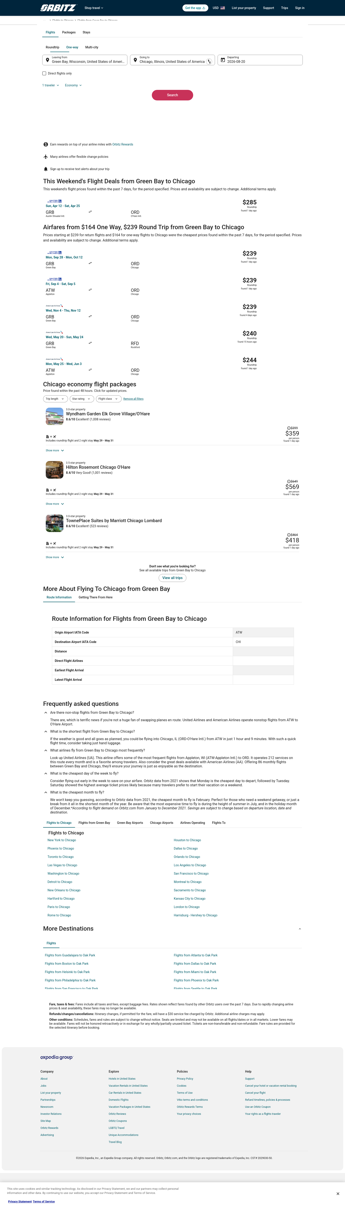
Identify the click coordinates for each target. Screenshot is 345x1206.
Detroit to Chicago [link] (60, 915)
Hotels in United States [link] (122, 1112)
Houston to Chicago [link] (187, 873)
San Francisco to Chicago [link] (191, 907)
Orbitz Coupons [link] (118, 1154)
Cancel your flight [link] (255, 1126)
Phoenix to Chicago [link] (61, 882)
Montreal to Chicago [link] (188, 915)
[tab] (155, 79)
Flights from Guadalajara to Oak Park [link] (70, 989)
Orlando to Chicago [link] (187, 890)
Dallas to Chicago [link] (186, 882)
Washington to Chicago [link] (63, 907)
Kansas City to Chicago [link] (190, 932)
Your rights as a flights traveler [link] (263, 1147)
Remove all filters (133, 358)
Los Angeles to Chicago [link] (190, 899)
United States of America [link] (84, 21)
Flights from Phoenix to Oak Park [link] (196, 1014)
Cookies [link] (181, 1119)
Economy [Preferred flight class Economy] (280, 94)
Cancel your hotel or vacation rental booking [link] (271, 1119)
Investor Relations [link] (51, 1147)
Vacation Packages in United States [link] (129, 1140)
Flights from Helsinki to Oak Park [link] (67, 1005)
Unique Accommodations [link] (123, 1168)
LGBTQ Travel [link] (117, 1161)
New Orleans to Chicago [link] (64, 924)
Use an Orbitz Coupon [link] (258, 1140)
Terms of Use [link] (185, 1126)
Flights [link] (61, 21)
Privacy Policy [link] (185, 1112)
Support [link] (249, 1112)
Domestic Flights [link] (118, 1133)
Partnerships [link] (47, 1133)
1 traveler (257, 94)
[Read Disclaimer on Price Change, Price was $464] (291, 526)
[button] (172, 962)
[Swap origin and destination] (133, 107)
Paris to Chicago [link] (59, 940)
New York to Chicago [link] (62, 873)
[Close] (338, 1194)
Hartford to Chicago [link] (61, 932)
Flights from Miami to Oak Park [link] (195, 1005)
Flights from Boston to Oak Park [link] (66, 997)
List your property (244, 8)
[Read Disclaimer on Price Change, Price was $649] (276, 450)
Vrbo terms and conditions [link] (192, 1133)
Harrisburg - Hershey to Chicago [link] (195, 949)
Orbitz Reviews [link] (117, 1147)
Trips (284, 8)
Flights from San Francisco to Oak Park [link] (71, 1022)
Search (172, 135)
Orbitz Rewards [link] (49, 1161)
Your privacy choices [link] (189, 1147)
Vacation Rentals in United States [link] (128, 1119)
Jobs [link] (43, 1119)
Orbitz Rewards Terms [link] (190, 1140)
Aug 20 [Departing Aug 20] (229, 109)
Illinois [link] (106, 21)
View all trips (172, 611)
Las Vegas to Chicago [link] (62, 899)
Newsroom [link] (46, 1140)
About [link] (44, 1112)
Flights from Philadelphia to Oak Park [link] (70, 1014)
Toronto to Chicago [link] (61, 890)
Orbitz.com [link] (46, 21)
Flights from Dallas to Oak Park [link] (195, 997)
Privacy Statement (20, 1201)
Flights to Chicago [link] (124, 21)
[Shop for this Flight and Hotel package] (235, 402)
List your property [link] (50, 1126)
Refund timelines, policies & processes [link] (267, 1133)
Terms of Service (44, 1201)
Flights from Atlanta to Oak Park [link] (196, 989)
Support (268, 8)
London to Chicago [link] (187, 940)
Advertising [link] (47, 1168)
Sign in (300, 8)
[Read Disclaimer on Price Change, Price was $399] (276, 372)
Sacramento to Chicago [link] (190, 924)
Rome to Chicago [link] (59, 949)
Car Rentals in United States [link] (125, 1126)
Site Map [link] (45, 1154)
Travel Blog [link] (115, 1175)
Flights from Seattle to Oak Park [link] (195, 1022)
